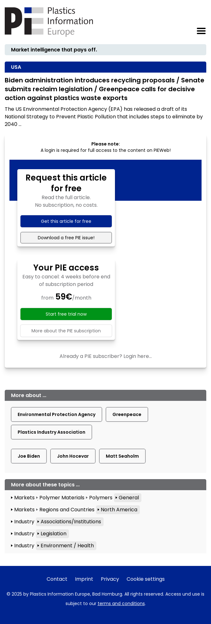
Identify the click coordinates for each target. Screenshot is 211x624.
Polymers (100, 497)
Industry (24, 521)
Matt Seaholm (122, 456)
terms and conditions (121, 603)
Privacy (110, 579)
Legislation (53, 533)
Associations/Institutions (71, 521)
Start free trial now (66, 314)
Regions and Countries (66, 509)
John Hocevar (73, 456)
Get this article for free (66, 221)
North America (119, 509)
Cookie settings (146, 579)
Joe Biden (29, 456)
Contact (57, 579)
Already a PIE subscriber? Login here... (106, 356)
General (129, 497)
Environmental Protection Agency (56, 414)
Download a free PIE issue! (66, 238)
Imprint (84, 579)
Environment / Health (67, 545)
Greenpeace (126, 414)
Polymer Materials (61, 497)
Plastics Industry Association (51, 432)
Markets (24, 497)
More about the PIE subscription (66, 331)
